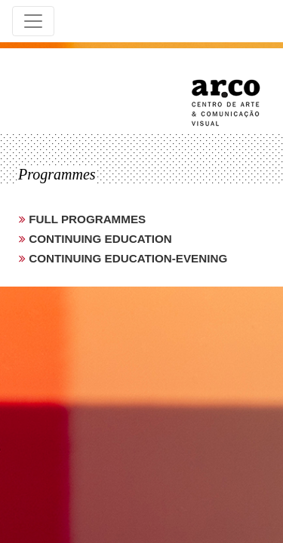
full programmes (86, 219)
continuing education (99, 238)
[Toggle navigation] (33, 21)
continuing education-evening (126, 258)
